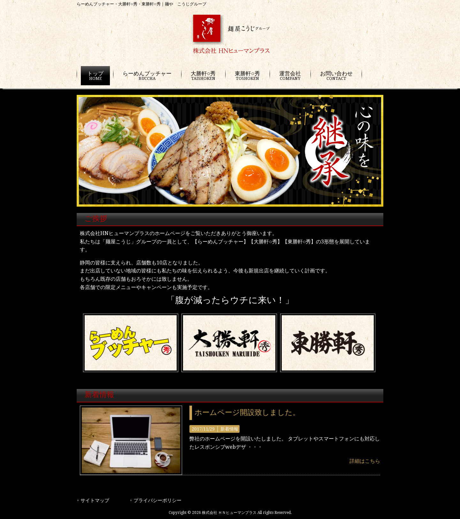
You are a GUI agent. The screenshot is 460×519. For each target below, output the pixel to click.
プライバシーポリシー (157, 501)
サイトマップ (94, 501)
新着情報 (229, 428)
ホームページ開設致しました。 (247, 412)
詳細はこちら (364, 461)
